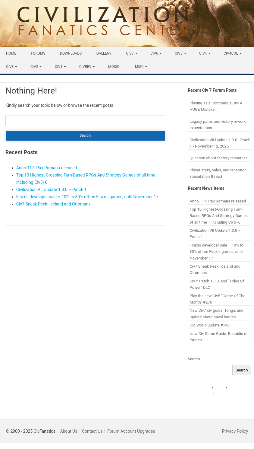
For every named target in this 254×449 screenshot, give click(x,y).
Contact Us (92, 431)
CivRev (85, 67)
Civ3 (10, 67)
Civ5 (178, 53)
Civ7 (129, 53)
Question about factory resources (218, 158)
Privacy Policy (235, 431)
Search (194, 359)
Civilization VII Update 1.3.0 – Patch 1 (51, 189)
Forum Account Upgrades (131, 431)
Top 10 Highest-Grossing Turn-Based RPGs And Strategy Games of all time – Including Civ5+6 (219, 215)
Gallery (103, 53)
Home (11, 53)
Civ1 (58, 67)
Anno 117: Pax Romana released (46, 167)
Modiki (114, 67)
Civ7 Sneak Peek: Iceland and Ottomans (53, 204)
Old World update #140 (210, 325)
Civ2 (34, 67)
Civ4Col (231, 53)
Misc (139, 67)
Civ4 (203, 53)
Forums (38, 53)
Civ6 (154, 53)
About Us (68, 431)
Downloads (71, 53)
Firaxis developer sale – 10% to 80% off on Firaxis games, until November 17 (87, 196)
